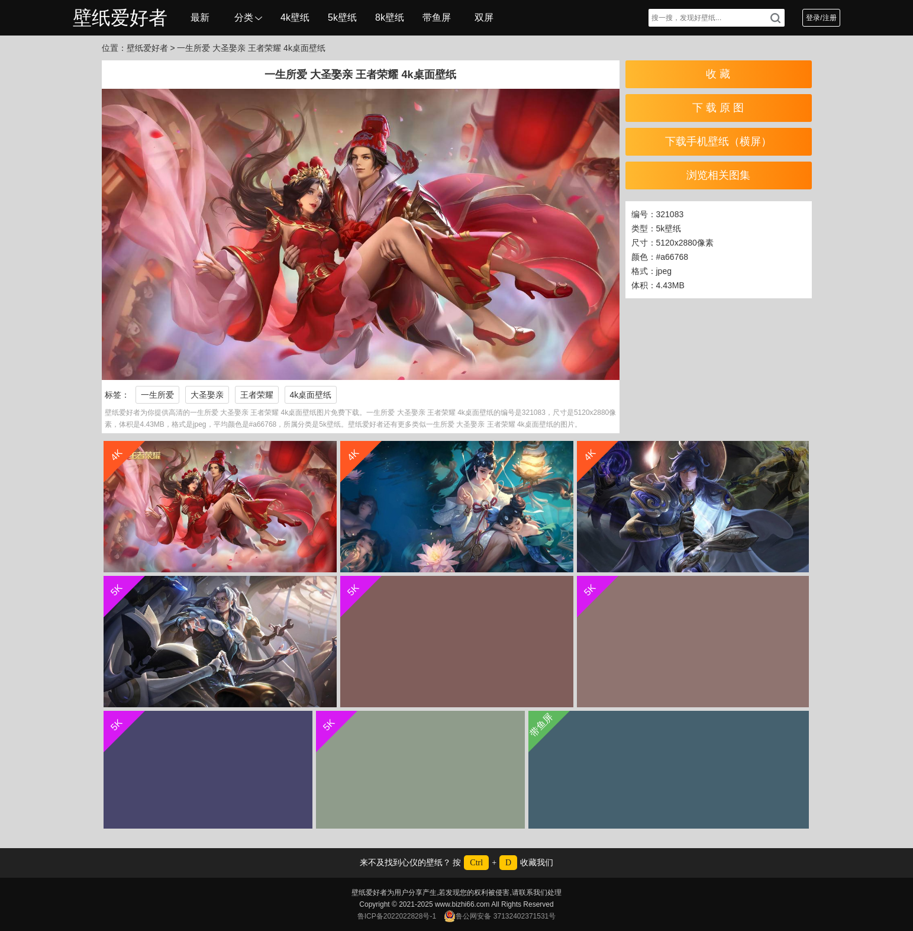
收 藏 (718, 74)
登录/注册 (821, 18)
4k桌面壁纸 (311, 395)
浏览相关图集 (718, 175)
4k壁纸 (294, 17)
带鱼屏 (436, 17)
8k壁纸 (389, 17)
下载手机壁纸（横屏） (718, 141)
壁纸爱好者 (120, 17)
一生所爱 (157, 395)
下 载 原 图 (718, 108)
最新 (200, 17)
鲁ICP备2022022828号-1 (396, 916)
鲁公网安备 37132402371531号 (500, 916)
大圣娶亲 (207, 395)
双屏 (484, 17)
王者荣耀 (256, 395)
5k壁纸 (342, 17)
